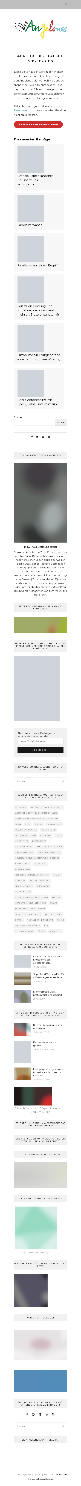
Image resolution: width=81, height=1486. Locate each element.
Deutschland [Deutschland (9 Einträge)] (48, 830)
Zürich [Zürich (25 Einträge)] (41, 931)
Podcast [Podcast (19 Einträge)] (56, 897)
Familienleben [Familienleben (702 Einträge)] (23, 847)
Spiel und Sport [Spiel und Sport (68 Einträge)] (53, 914)
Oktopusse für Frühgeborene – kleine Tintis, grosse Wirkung (39, 357)
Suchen (18, 417)
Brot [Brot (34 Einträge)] (27, 824)
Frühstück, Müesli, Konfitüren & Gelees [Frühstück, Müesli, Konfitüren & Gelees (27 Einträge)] (37, 858)
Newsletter (21, 110)
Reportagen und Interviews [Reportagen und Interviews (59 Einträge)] (30, 903)
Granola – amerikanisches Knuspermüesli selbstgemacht (35, 180)
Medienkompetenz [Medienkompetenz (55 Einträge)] (40, 880)
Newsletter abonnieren (38, 124)
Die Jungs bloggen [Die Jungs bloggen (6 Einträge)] (25, 835)
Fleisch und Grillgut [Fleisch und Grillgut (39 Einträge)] (49, 852)
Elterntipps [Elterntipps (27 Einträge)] (21, 841)
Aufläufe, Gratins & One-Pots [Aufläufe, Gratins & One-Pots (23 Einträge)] (46, 807)
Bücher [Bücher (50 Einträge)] (38, 824)
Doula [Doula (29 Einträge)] (59, 835)
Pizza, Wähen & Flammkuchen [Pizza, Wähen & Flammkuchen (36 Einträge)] (31, 897)
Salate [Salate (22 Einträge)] (53, 903)
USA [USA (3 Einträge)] (46, 926)
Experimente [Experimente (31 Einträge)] (39, 841)
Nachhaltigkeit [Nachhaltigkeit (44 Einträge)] (23, 886)
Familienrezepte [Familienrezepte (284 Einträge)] (24, 852)
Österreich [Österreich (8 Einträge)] (56, 931)
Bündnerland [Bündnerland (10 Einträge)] (54, 824)
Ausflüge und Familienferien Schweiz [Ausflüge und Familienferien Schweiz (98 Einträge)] (36, 813)
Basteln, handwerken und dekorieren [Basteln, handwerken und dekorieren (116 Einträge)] (36, 819)
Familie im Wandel (30, 225)
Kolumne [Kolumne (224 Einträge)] (20, 880)
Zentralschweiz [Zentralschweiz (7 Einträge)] (24, 931)
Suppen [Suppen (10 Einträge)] (19, 920)
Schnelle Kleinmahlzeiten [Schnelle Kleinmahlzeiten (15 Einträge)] (30, 909)
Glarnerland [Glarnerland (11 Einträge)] (22, 869)
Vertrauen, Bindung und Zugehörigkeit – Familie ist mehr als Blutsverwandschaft (38, 310)
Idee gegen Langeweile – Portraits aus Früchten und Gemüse (48, 1072)
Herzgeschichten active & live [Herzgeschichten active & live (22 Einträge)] (32, 875)
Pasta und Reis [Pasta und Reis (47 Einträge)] (23, 892)
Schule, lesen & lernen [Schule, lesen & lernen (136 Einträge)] (27, 914)
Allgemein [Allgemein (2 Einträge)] (21, 807)
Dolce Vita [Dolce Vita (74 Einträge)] (45, 835)
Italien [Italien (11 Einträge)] (56, 875)
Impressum (61, 1474)
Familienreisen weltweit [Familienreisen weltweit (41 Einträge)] (49, 847)
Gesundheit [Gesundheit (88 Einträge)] (40, 864)
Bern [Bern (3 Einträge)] (18, 824)
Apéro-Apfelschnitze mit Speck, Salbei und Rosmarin (37, 402)
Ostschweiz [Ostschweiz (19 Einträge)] (43, 886)
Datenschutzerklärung (41, 1479)
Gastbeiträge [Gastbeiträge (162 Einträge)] (22, 864)
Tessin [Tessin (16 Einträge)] (60, 920)
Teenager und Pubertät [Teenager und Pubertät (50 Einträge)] (40, 920)
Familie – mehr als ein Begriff (38, 265)
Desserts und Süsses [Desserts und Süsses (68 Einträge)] (26, 830)
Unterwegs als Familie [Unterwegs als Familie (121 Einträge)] (27, 926)
